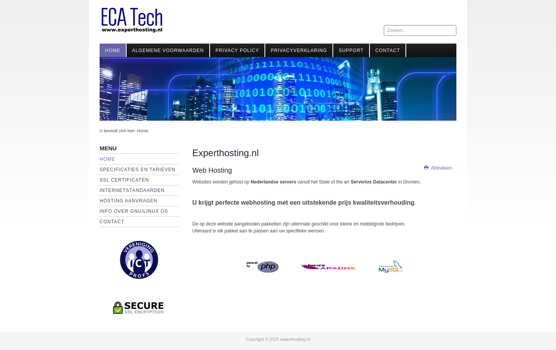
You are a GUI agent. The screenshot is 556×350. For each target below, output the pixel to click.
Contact (387, 50)
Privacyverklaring (299, 50)
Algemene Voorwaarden (168, 50)
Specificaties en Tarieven (137, 169)
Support (351, 50)
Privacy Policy (237, 50)
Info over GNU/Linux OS (134, 211)
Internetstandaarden (132, 190)
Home (112, 50)
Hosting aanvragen (129, 201)
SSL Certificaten (124, 180)
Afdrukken (437, 168)
